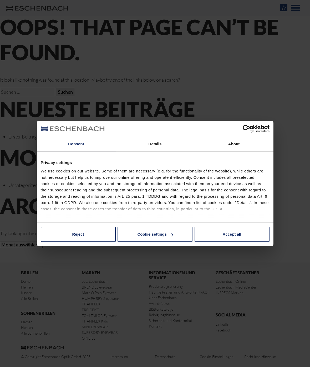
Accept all (232, 234)
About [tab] (234, 144)
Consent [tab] (76, 144)
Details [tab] (155, 144)
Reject (78, 234)
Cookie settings (155, 234)
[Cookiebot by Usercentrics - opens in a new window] (246, 129)
